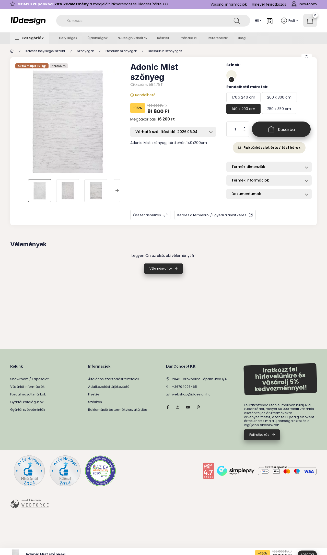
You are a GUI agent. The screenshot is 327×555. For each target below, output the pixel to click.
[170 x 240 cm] (243, 97)
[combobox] (153, 21)
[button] (29, 38)
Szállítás (95, 402)
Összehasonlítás (147, 215)
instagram (178, 407)
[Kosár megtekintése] (310, 20)
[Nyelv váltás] (257, 20)
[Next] (117, 190)
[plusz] (244, 125)
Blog (242, 37)
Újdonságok (97, 37)
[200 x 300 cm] (279, 97)
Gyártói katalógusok (27, 402)
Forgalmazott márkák (28, 394)
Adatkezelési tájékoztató (109, 386)
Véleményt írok (160, 268)
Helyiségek (68, 37)
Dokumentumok (246, 193)
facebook (167, 407)
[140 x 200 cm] (243, 109)
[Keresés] (236, 21)
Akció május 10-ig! (32, 66)
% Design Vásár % (132, 37)
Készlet (163, 37)
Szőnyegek (85, 51)
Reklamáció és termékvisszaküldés (117, 409)
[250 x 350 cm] (279, 109)
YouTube (188, 407)
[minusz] (244, 133)
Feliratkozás (259, 434)
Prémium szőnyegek (121, 51)
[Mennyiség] (235, 129)
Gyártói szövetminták (27, 409)
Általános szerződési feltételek (113, 379)
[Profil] (289, 21)
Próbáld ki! (188, 37)
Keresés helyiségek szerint (45, 51)
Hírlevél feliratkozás (269, 4)
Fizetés (94, 394)
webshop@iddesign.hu (191, 394)
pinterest (198, 407)
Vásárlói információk (229, 4)
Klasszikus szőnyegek (165, 51)
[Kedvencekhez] (306, 57)
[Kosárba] (281, 129)
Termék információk (250, 180)
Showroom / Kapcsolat (29, 379)
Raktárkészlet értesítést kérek (269, 147)
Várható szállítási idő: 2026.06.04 (166, 131)
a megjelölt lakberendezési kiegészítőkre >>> (93, 4)
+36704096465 (184, 386)
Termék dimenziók (248, 166)
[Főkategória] (12, 51)
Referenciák (218, 37)
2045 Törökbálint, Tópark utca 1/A (199, 379)
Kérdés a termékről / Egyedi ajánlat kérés (211, 215)
